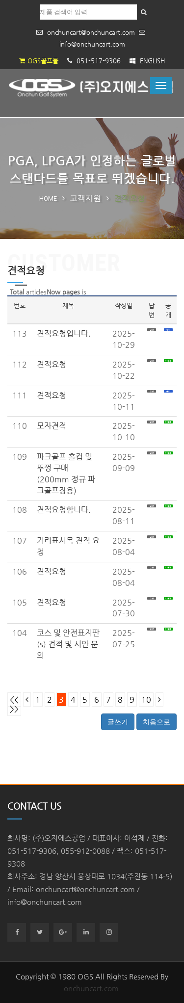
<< (14, 699)
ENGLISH (147, 60)
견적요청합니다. (64, 509)
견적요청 (51, 364)
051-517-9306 (94, 60)
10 (146, 699)
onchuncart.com (91, 988)
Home (48, 198)
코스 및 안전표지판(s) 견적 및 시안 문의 (68, 644)
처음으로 (156, 722)
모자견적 (51, 425)
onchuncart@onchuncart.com (85, 32)
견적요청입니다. (64, 333)
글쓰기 (117, 722)
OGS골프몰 (38, 60)
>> (14, 708)
